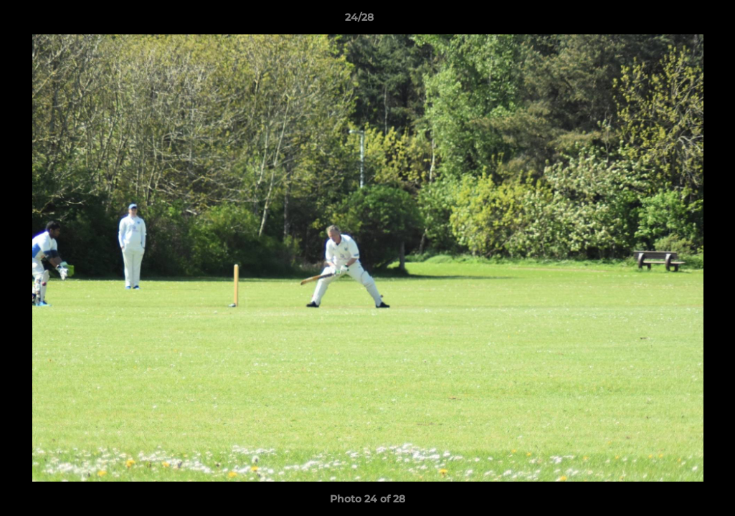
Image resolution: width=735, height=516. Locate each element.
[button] (674, 20)
